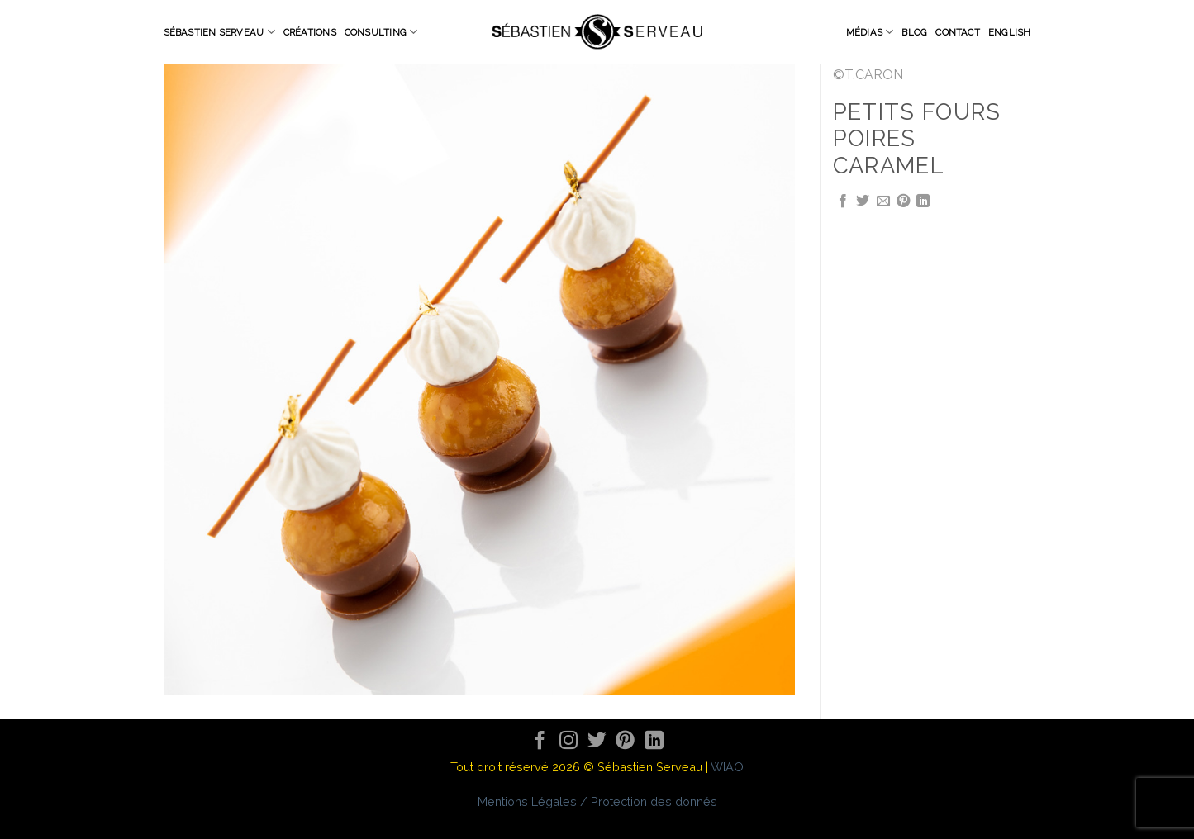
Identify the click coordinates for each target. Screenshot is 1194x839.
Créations (309, 32)
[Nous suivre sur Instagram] (568, 742)
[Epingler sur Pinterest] (903, 201)
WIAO (727, 767)
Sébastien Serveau (219, 32)
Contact (957, 32)
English (1009, 32)
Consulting (381, 32)
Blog (914, 32)
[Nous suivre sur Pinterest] (625, 742)
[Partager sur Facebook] (842, 201)
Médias (870, 32)
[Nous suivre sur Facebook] (539, 742)
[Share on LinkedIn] (923, 201)
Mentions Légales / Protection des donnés (597, 801)
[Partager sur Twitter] (862, 201)
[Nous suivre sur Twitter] (597, 742)
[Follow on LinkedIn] (654, 742)
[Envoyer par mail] (883, 201)
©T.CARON (868, 75)
